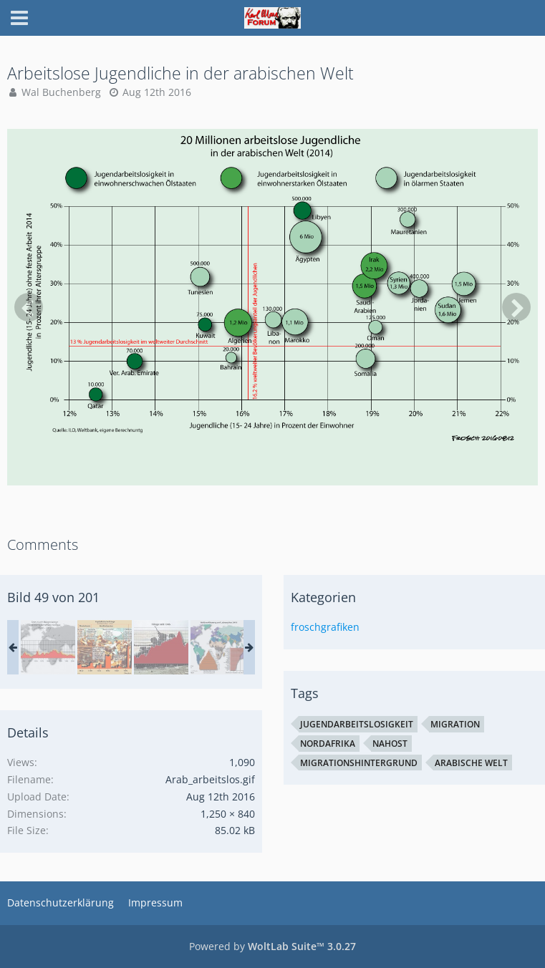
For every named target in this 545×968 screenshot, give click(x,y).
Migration (455, 724)
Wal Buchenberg (61, 92)
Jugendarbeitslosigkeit (356, 724)
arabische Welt (471, 763)
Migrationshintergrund (359, 763)
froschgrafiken (325, 627)
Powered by (272, 946)
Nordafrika (327, 743)
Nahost (389, 743)
